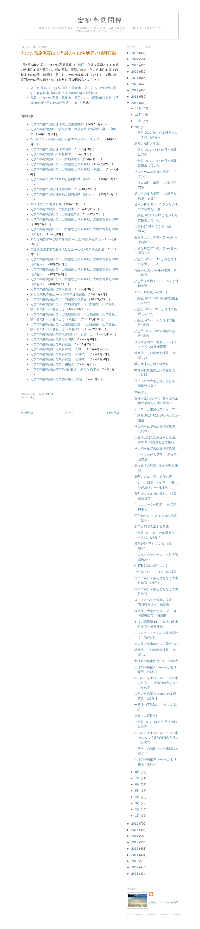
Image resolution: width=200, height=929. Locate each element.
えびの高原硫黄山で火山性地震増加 (55, 159)
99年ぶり (140, 392)
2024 (135, 59)
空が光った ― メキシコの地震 (155, 572)
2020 (135, 84)
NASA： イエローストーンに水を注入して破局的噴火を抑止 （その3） (156, 682)
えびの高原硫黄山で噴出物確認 (52, 364)
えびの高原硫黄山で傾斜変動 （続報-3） (58, 359)
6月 (138, 784)
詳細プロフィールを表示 (164, 902)
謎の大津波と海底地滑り (151, 364)
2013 (135, 842)
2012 (135, 848)
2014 (135, 836)
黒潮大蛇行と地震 (146, 143)
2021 (135, 78)
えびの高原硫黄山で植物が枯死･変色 (56, 379)
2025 (135, 53)
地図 (81, 65)
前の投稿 (113, 413)
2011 (135, 855)
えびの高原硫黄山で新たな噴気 (52, 339)
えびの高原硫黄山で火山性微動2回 (54, 214)
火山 (33, 397)
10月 (138, 121)
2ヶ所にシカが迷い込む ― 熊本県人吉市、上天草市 (66, 139)
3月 (138, 803)
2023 (135, 65)
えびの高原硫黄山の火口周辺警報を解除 (58, 299)
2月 (138, 809)
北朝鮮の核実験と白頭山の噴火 (156, 661)
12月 (138, 108)
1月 (138, 815)
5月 (138, 790)
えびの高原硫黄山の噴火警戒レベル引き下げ (61, 334)
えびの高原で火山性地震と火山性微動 (57, 124)
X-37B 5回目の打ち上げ (151, 565)
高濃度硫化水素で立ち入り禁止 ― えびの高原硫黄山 (67, 249)
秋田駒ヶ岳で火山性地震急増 (154, 448)
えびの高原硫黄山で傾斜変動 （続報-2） (58, 354)
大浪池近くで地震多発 (46, 204)
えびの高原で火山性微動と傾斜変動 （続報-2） (63, 179)
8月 (138, 772)
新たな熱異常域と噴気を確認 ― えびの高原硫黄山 (65, 239)
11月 (138, 114)
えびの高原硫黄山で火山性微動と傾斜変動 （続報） (66, 169)
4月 (138, 797)
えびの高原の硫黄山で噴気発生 (52, 209)
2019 (135, 90)
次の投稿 (27, 413)
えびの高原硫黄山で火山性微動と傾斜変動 (60, 164)
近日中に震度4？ (146, 715)
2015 (135, 830)
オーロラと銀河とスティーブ (154, 409)
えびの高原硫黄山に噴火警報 (50, 289)
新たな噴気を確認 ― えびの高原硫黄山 (57, 294)
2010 (135, 861)
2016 (135, 823)
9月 (138, 127)
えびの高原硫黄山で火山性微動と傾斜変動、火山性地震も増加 (74, 219)
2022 (135, 71)
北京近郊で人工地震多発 (151, 526)
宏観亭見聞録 (100, 20)
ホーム (70, 413)
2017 (135, 103)
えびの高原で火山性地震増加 (50, 149)
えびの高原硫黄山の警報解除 (50, 154)
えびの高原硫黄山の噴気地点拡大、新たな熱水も (64, 369)
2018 (135, 96)
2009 (135, 867)
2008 (135, 873)
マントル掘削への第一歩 (151, 292)
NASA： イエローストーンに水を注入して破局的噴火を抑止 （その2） (156, 737)
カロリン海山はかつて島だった (156, 643)
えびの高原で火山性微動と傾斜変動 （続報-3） (63, 194)
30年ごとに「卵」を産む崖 (153, 476)
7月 (138, 778)
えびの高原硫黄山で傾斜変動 (50, 344)
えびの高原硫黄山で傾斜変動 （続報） (57, 349)
